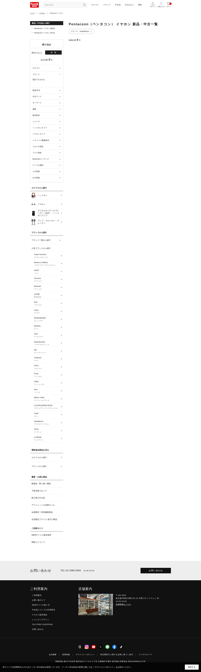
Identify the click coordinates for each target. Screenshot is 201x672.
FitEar (47, 382)
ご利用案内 (37, 595)
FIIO (47, 391)
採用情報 (66, 654)
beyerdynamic (47, 343)
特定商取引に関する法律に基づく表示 (116, 654)
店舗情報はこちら (123, 604)
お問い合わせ (156, 570)
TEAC (47, 430)
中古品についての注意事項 (43, 610)
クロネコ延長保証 (39, 615)
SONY (47, 271)
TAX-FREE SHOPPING (42, 624)
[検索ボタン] (84, 5)
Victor (47, 311)
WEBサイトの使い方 (41, 605)
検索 (54, 52)
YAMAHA (47, 359)
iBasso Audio (47, 398)
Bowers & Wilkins (47, 263)
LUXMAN (47, 438)
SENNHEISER (47, 319)
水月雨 (47, 295)
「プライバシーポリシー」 (104, 667)
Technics (47, 279)
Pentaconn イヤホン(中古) (44, 33)
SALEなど (129, 5)
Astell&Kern (47, 422)
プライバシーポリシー (85, 654)
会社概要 (53, 654)
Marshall (47, 287)
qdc (47, 351)
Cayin (47, 414)
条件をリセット (37, 52)
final (47, 303)
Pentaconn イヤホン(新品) (44, 28)
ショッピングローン (40, 620)
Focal (47, 375)
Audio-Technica (47, 255)
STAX (47, 367)
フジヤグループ (145, 654)
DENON (47, 327)
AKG (47, 335)
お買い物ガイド (38, 600)
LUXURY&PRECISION (47, 406)
